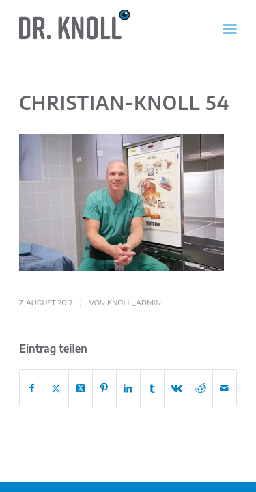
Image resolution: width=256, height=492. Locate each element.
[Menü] (230, 28)
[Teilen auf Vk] (176, 388)
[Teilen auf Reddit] (200, 388)
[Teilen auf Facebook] (32, 388)
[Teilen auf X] (56, 388)
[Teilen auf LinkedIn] (128, 388)
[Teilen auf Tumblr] (152, 388)
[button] (121, 202)
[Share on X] (80, 388)
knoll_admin (134, 302)
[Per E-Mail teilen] (224, 388)
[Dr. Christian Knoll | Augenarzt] (106, 28)
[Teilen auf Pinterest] (104, 388)
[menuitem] (230, 28)
